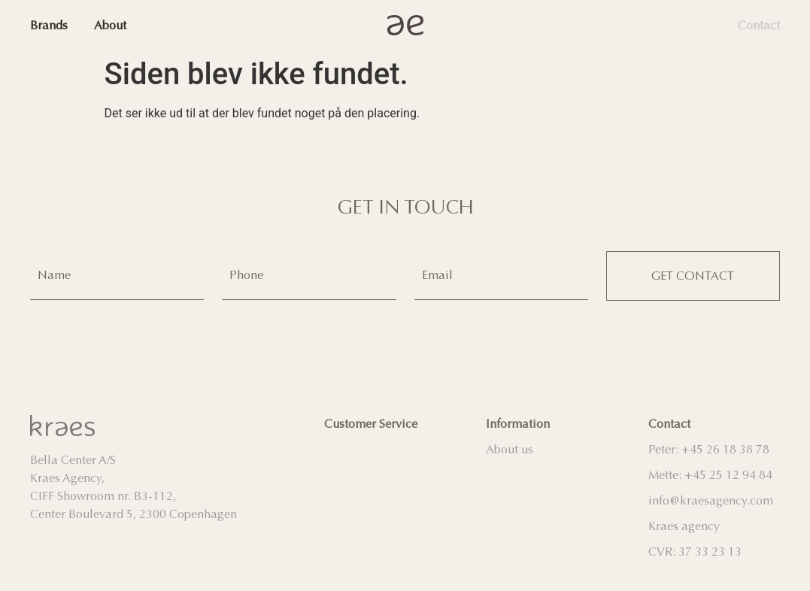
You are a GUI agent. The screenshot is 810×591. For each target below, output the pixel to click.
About (110, 25)
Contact (759, 25)
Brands (49, 25)
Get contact (692, 275)
